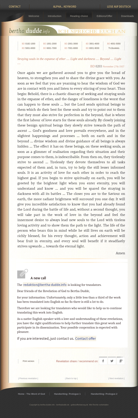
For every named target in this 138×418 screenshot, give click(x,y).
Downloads (127, 16)
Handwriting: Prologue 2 (104, 394)
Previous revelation (28, 378)
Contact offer (85, 338)
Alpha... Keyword (64, 6)
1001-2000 (49, 43)
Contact (15, 6)
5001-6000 (28, 48)
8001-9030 (92, 48)
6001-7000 (49, 48)
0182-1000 (28, 43)
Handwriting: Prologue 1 (67, 394)
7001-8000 (71, 48)
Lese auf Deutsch (119, 6)
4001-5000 (113, 43)
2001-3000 (71, 43)
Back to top (71, 378)
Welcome (33, 16)
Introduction (54, 16)
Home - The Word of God (31, 394)
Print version (28, 361)
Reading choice (79, 16)
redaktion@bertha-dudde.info (45, 285)
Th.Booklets (113, 48)
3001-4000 (92, 43)
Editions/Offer (104, 16)
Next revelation (116, 378)
